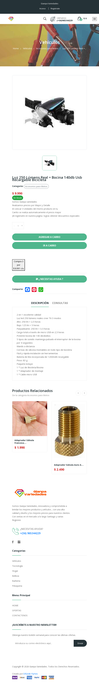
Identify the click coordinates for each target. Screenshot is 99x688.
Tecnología (17, 566)
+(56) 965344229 (30, 533)
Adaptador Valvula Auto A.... (69, 465)
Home (16, 48)
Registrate (55, 8)
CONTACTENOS (20, 615)
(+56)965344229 (64, 20)
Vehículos (27, 48)
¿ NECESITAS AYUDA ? (49, 279)
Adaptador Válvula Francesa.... (24, 441)
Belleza (15, 575)
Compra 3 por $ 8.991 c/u (18, 265)
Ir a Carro (49, 245)
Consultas (60, 303)
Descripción (40, 303)
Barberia (16, 580)
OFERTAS (16, 610)
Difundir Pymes (30, 673)
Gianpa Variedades (38, 666)
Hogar (15, 571)
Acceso (42, 8)
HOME (15, 605)
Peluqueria (17, 585)
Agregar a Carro (49, 237)
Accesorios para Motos (47, 48)
